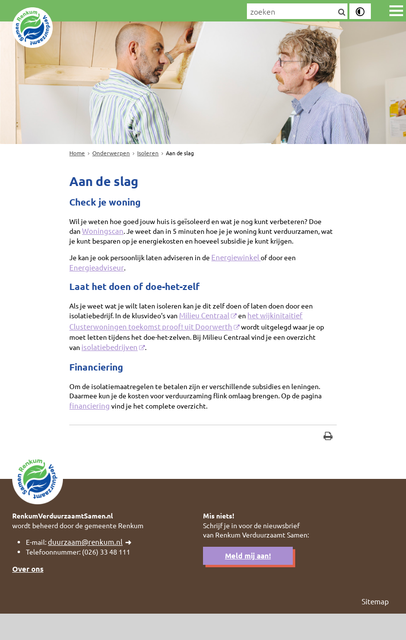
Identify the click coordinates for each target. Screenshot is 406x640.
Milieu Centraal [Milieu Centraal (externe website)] (214, 331)
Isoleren (148, 153)
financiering (167, 425)
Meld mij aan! (248, 581)
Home (77, 153)
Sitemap (375, 627)
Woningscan (119, 234)
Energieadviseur (96, 282)
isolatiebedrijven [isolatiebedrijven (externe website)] (111, 364)
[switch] (360, 11)
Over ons (27, 594)
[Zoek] (341, 12)
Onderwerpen (111, 153)
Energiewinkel (247, 271)
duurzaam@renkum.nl (88, 566)
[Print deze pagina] (328, 458)
